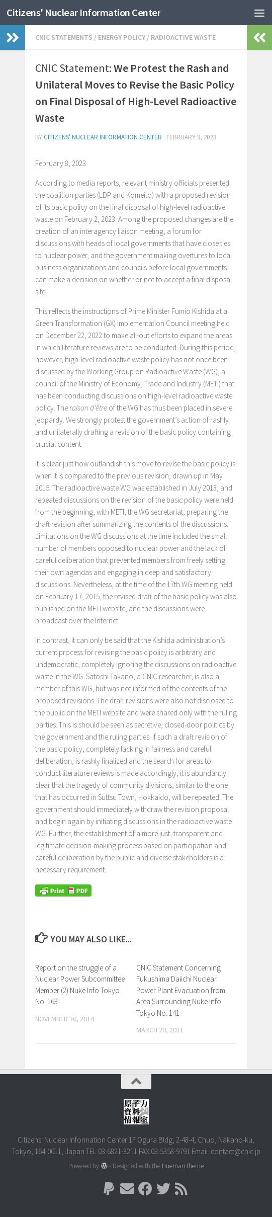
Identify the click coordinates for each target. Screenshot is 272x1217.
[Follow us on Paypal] (109, 1189)
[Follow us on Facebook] (145, 1189)
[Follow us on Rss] (181, 1189)
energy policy (121, 37)
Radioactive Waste (183, 37)
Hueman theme (183, 1166)
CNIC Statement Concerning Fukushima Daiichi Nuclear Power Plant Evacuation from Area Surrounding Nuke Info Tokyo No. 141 (180, 990)
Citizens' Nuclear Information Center (88, 12)
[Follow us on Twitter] (163, 1189)
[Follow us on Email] (127, 1189)
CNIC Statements (64, 37)
